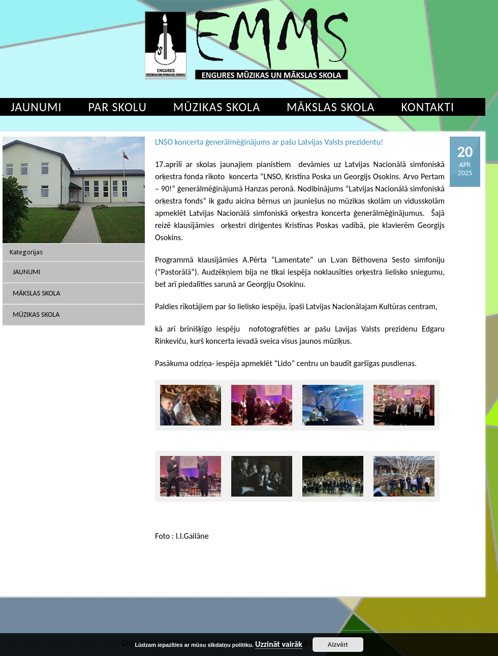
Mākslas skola (331, 107)
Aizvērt (338, 644)
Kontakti (427, 107)
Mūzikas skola (216, 107)
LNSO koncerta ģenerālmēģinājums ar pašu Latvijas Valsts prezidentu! (269, 142)
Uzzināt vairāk (278, 644)
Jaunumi (27, 272)
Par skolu (117, 107)
